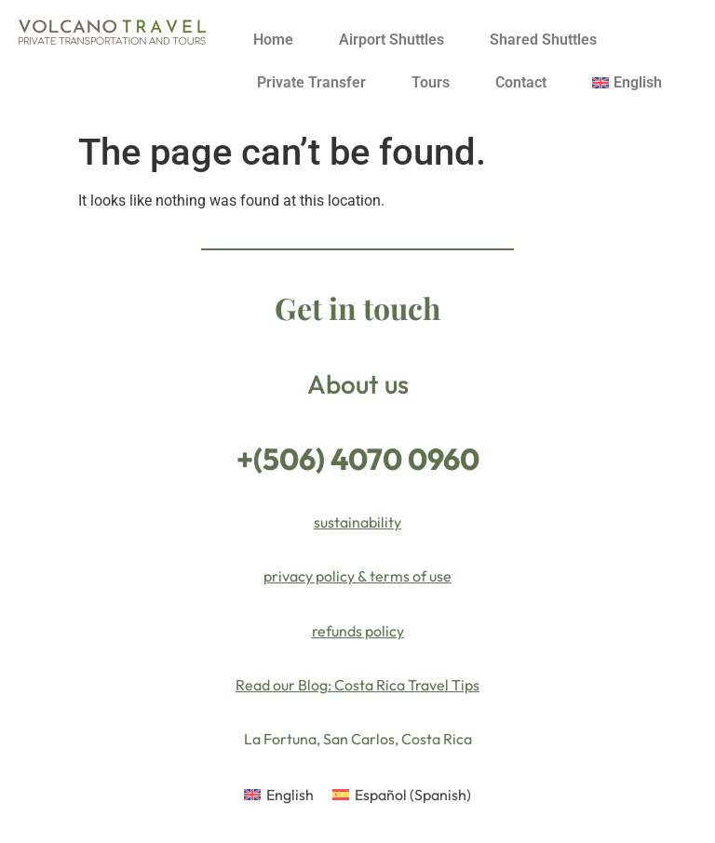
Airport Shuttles (391, 39)
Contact (520, 82)
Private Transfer (311, 82)
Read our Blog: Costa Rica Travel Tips (357, 685)
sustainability (357, 522)
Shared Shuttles (543, 39)
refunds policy (358, 631)
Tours (430, 82)
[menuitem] (627, 82)
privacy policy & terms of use (357, 576)
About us (358, 384)
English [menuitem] (290, 794)
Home (273, 39)
